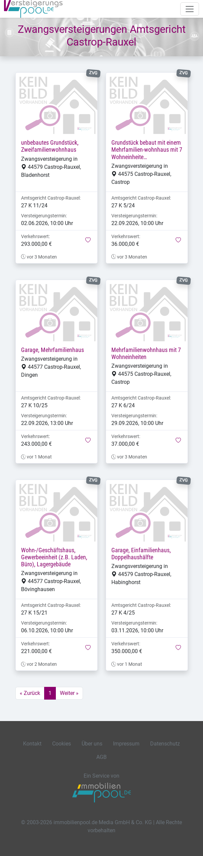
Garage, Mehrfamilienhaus (52, 350)
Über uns (92, 743)
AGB (101, 757)
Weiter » (69, 693)
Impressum (126, 743)
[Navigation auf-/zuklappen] (189, 9)
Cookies (61, 743)
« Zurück (30, 693)
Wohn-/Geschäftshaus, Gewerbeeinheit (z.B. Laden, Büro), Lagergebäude (54, 557)
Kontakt (32, 743)
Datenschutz (165, 743)
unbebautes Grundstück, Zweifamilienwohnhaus (50, 146)
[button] (88, 240)
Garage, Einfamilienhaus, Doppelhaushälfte (141, 554)
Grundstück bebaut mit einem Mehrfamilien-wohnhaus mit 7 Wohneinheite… (146, 149)
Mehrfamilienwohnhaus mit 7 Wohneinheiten (146, 353)
